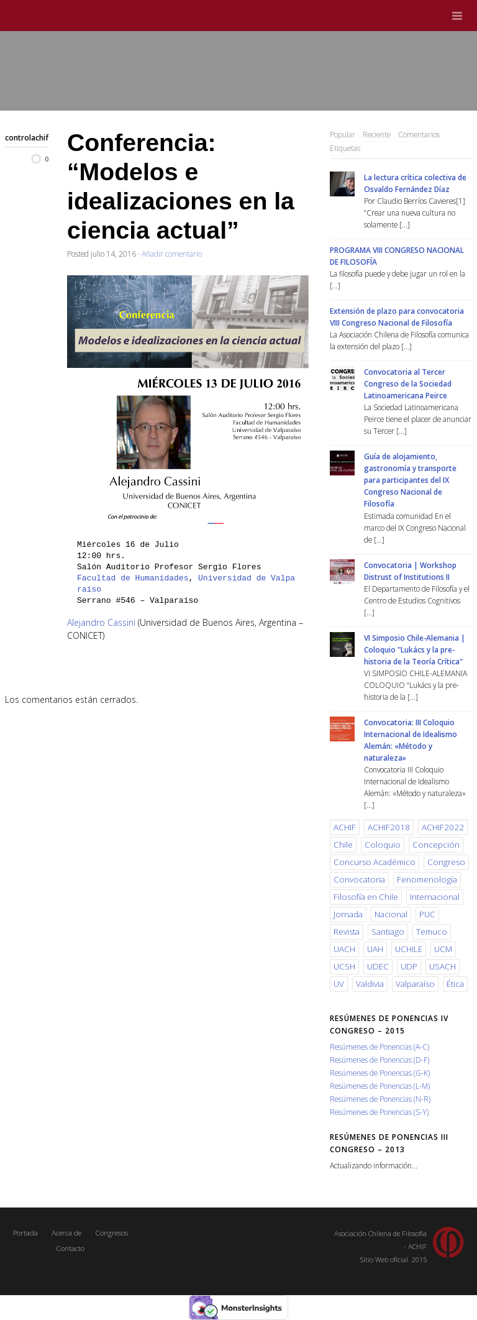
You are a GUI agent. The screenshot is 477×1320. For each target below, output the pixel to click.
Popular (342, 134)
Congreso (446, 862)
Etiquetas (345, 148)
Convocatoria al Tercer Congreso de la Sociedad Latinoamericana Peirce (408, 383)
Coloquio (383, 844)
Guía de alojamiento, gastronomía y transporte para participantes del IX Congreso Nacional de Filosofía (410, 479)
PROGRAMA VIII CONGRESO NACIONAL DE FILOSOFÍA (397, 256)
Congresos (111, 1232)
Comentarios (419, 134)
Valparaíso (415, 983)
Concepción (436, 844)
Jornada (348, 914)
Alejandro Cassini (101, 622)
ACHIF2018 (389, 827)
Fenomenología (427, 879)
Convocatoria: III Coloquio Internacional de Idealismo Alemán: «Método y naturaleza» (410, 740)
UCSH (344, 966)
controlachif (26, 137)
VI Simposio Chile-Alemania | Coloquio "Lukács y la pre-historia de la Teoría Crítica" (414, 649)
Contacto (70, 1248)
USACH (442, 966)
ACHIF (345, 827)
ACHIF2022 (443, 827)
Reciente (377, 134)
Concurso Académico (375, 862)
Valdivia (370, 983)
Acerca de (66, 1232)
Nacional (391, 914)
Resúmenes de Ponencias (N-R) (380, 1099)
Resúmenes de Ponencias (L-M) (380, 1086)
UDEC (378, 966)
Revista (347, 931)
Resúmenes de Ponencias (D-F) (379, 1060)
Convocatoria (359, 879)
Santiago (387, 931)
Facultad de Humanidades (132, 578)
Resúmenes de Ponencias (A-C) (379, 1047)
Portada (25, 1232)
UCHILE (408, 949)
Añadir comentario (172, 254)
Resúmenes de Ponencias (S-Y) (379, 1112)
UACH (344, 949)
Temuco (431, 931)
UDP (409, 966)
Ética (455, 983)
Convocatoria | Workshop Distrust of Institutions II (410, 571)
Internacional (435, 896)
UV (339, 983)
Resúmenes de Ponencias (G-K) (380, 1073)
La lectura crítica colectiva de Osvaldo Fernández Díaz (415, 183)
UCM (443, 949)
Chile (343, 844)
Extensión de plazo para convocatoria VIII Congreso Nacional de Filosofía (397, 317)
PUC (427, 914)
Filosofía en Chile (366, 896)
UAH (375, 949)
